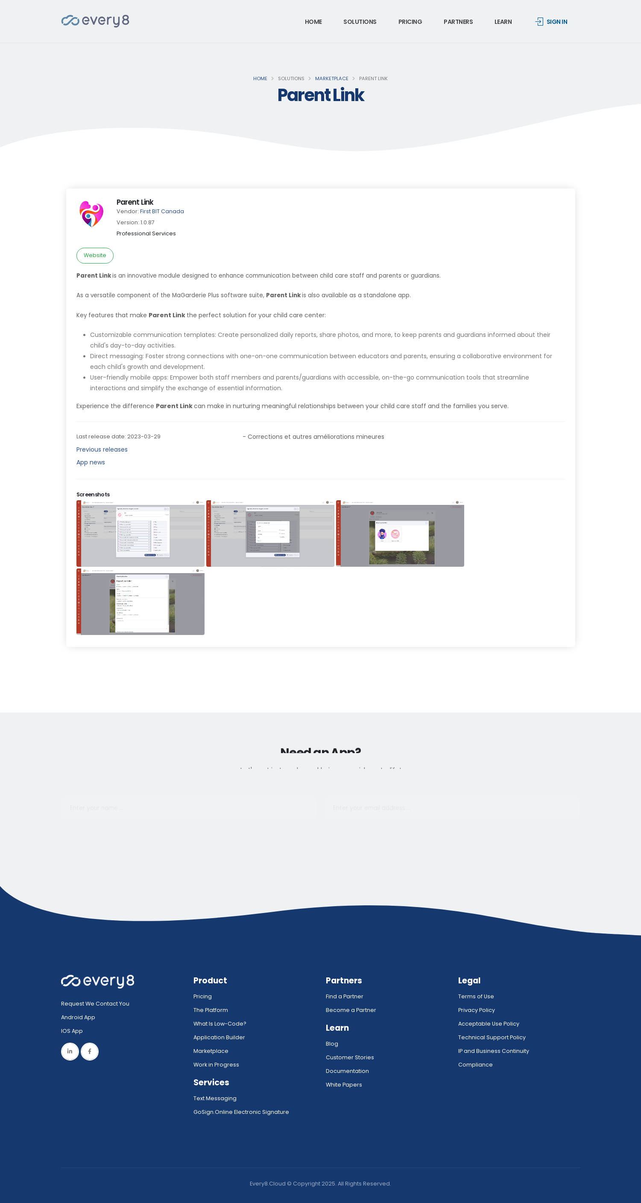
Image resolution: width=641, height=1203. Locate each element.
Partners (458, 21)
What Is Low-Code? (219, 1023)
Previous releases (102, 449)
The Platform (210, 1010)
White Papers (344, 1084)
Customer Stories (350, 1057)
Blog (332, 1043)
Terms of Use (476, 996)
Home (313, 21)
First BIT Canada (162, 211)
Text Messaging (215, 1098)
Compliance (475, 1064)
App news (90, 462)
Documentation (347, 1071)
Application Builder (219, 1037)
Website (95, 255)
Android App (78, 1017)
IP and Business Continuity (493, 1051)
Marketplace (331, 78)
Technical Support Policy (492, 1037)
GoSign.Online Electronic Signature (241, 1112)
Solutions (360, 21)
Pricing (410, 21)
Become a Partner (351, 1010)
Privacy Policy (476, 1010)
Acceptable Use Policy (488, 1023)
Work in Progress (216, 1064)
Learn (503, 21)
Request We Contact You (95, 1003)
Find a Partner (344, 996)
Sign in (551, 21)
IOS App (74, 1031)
